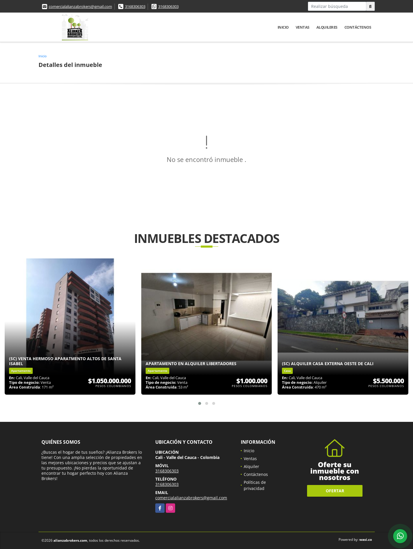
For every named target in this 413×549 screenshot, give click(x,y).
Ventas (302, 27)
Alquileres (326, 27)
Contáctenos (357, 27)
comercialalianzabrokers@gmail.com (80, 6)
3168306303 (135, 6)
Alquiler (251, 466)
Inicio (283, 27)
